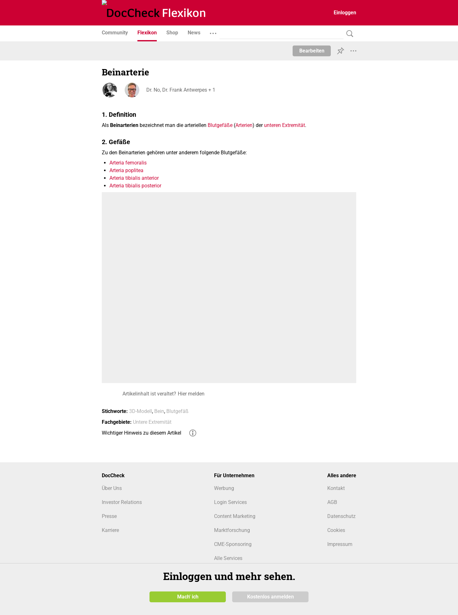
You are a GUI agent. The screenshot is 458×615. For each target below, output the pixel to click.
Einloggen (345, 13)
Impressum (339, 544)
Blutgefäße (220, 125)
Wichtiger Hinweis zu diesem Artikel (141, 433)
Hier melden (191, 394)
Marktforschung (232, 530)
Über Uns (112, 488)
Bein (159, 411)
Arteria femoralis (128, 163)
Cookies (336, 530)
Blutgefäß (177, 411)
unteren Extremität (284, 125)
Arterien (244, 125)
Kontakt (336, 488)
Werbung (224, 488)
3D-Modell (140, 411)
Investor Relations (122, 502)
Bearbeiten (311, 51)
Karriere (110, 530)
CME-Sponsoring (233, 544)
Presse (109, 516)
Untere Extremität (152, 422)
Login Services (230, 502)
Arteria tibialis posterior (135, 186)
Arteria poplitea (126, 170)
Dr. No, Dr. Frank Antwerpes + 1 (180, 90)
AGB (332, 502)
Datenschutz (341, 516)
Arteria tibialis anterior (134, 178)
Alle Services (228, 558)
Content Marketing (234, 516)
